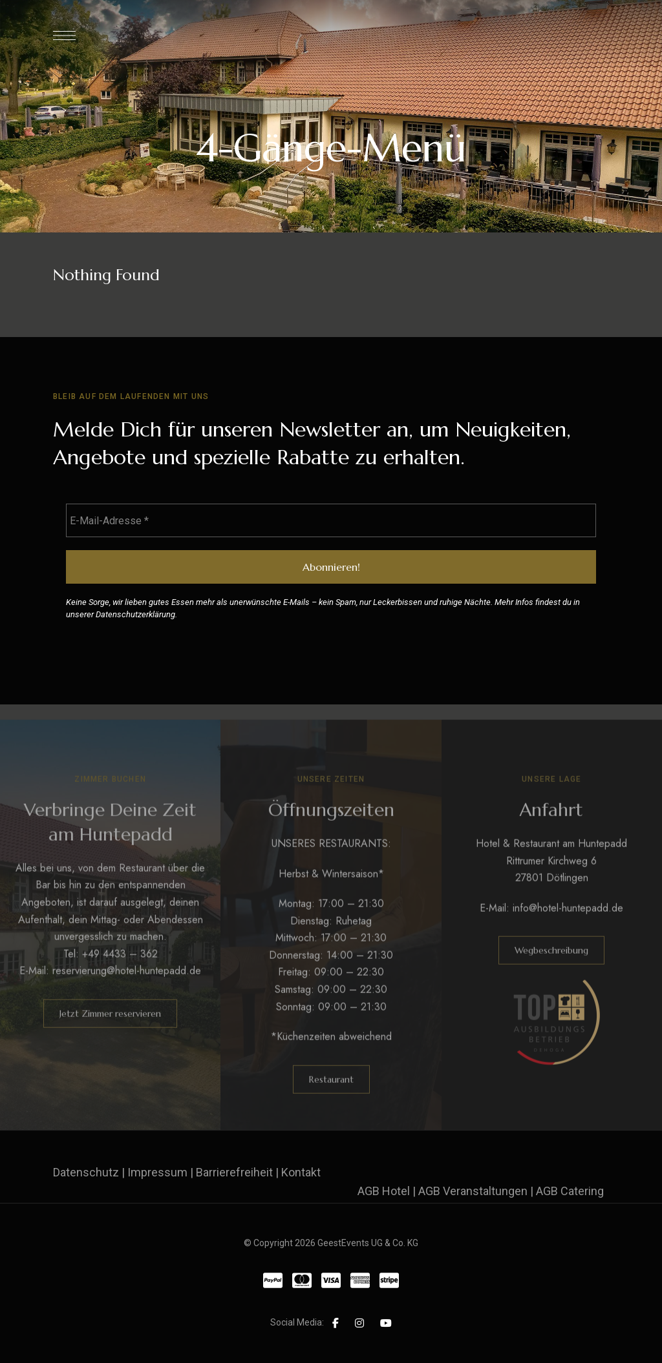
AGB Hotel (384, 1191)
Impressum (157, 1172)
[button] (110, 1028)
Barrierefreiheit (234, 1172)
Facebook (335, 1323)
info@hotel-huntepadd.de (568, 922)
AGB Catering (570, 1191)
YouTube (386, 1323)
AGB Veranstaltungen (473, 1191)
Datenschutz (86, 1172)
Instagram (359, 1323)
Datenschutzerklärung (135, 614)
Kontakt (301, 1172)
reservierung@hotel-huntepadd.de (126, 985)
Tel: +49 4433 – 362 (110, 968)
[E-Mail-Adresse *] (331, 520)
